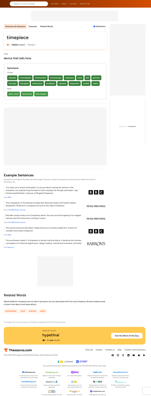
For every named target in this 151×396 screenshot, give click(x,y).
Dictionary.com (145, 3)
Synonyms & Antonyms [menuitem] (15, 26)
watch (95, 83)
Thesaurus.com (5, 3)
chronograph (25, 78)
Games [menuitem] (64, 4)
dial (87, 78)
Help (119, 350)
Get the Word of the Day (127, 335)
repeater (62, 83)
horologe (12, 83)
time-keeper (41, 94)
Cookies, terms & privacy (134, 350)
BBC (9, 197)
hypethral (50, 335)
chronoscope (55, 78)
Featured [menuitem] (54, 4)
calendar (12, 78)
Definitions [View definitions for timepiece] (100, 26)
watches (32, 311)
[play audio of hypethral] (43, 340)
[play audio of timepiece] (8, 44)
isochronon (27, 94)
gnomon (96, 78)
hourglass (24, 83)
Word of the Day (49, 331)
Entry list (89, 350)
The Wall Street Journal (16, 210)
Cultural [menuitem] (73, 4)
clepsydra (69, 78)
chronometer (40, 78)
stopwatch (74, 83)
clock (79, 78)
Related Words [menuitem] (46, 26)
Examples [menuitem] (33, 26)
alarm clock (14, 94)
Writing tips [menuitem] (85, 4)
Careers (99, 350)
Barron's (11, 247)
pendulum (50, 83)
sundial (86, 83)
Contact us (110, 350)
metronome (37, 83)
